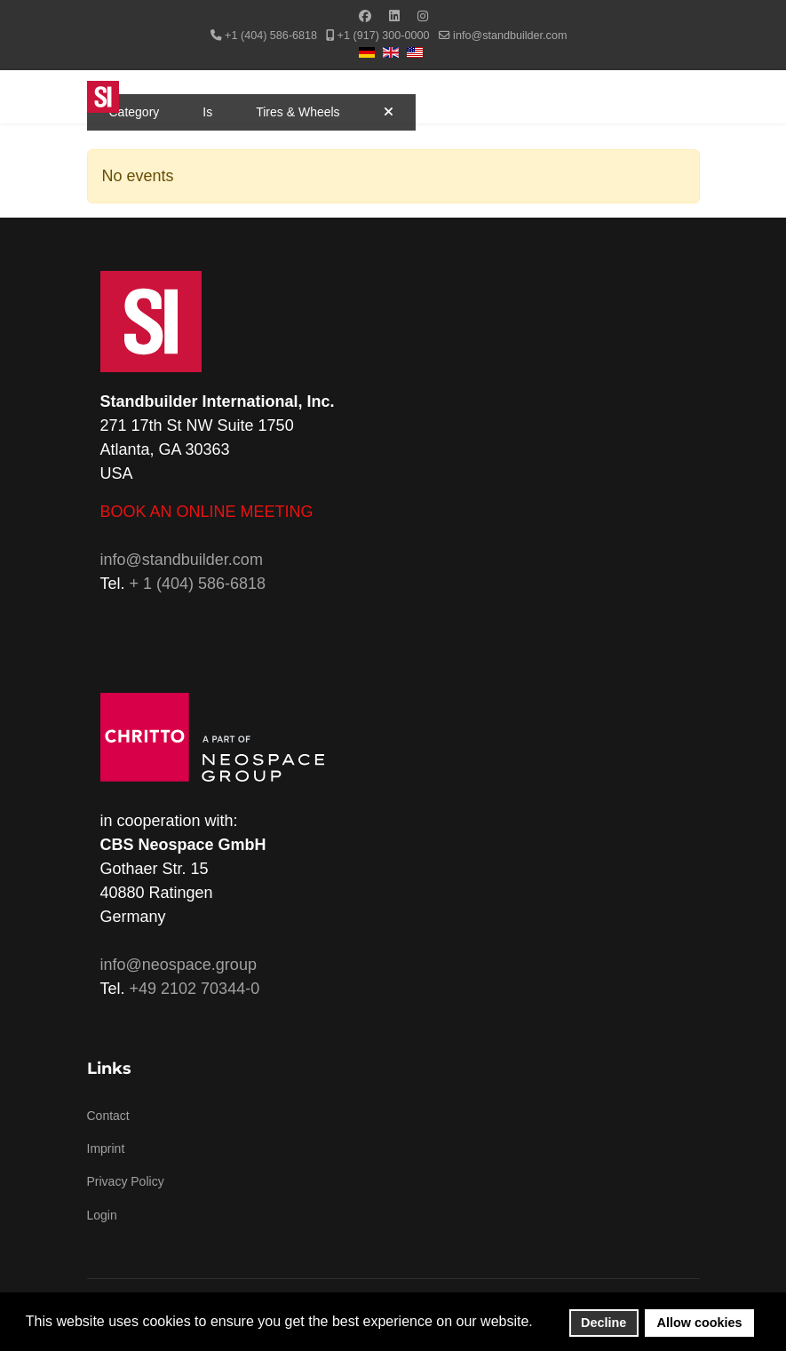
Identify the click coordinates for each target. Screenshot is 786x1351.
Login (102, 1215)
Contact (108, 1116)
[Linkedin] (394, 16)
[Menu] (689, 96)
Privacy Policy (125, 1181)
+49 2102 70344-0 (195, 988)
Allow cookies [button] (699, 1322)
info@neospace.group (178, 965)
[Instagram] (422, 16)
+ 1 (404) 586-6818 (198, 583)
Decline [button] (603, 1322)
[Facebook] (365, 16)
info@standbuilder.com (510, 35)
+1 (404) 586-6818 (271, 35)
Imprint (106, 1148)
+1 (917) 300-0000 (383, 35)
